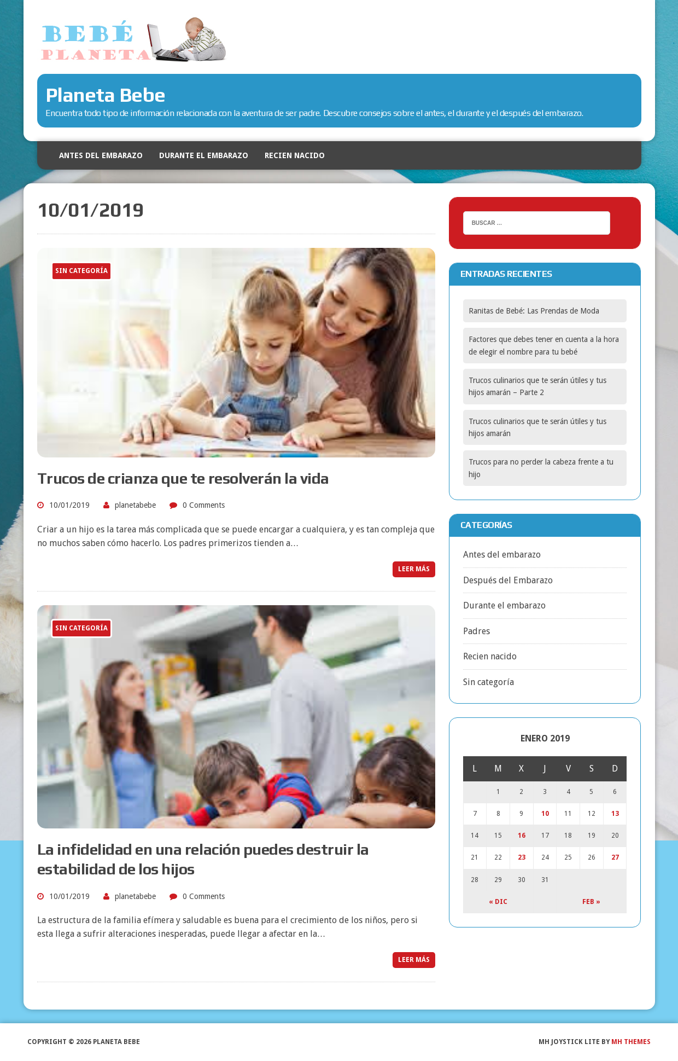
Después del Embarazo (508, 580)
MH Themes (631, 1042)
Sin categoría (488, 682)
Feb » (591, 902)
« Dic (498, 902)
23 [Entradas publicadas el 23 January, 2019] (521, 857)
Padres (476, 631)
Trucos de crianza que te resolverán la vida (183, 478)
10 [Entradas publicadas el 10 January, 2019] (545, 814)
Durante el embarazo (203, 155)
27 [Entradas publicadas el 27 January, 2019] (615, 857)
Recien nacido (295, 155)
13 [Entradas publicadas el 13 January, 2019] (615, 814)
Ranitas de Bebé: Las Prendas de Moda (534, 310)
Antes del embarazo (101, 155)
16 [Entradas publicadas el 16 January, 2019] (521, 835)
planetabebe (135, 505)
